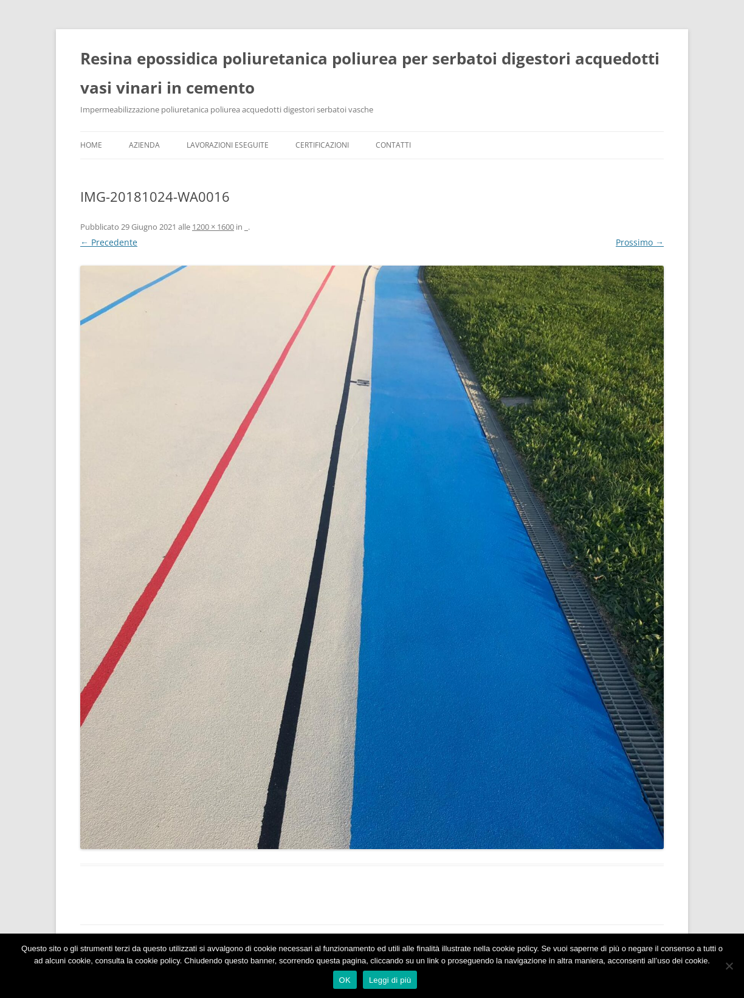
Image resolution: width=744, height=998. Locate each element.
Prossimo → (640, 242)
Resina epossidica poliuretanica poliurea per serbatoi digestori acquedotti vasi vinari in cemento (370, 72)
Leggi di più (390, 980)
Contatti (393, 145)
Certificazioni (322, 145)
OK (345, 980)
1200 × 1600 (213, 226)
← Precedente (108, 242)
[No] (729, 966)
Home (91, 145)
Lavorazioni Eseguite (228, 145)
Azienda (144, 145)
